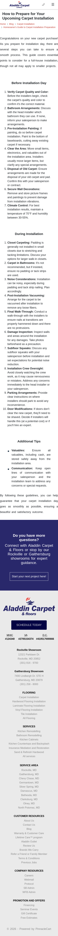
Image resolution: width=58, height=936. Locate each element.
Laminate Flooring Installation (29, 705)
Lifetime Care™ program (29, 837)
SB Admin (29, 888)
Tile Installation (29, 714)
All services (29, 756)
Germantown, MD (29, 782)
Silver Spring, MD (29, 786)
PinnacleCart (43, 928)
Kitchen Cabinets (29, 739)
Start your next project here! (29, 576)
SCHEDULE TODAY (29, 625)
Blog (11, 24)
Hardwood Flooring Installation (29, 701)
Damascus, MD (29, 791)
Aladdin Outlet (29, 841)
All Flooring (29, 718)
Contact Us (29, 825)
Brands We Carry (28, 850)
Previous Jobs (29, 862)
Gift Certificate (29, 913)
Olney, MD (29, 803)
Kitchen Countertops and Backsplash (29, 743)
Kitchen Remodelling (29, 731)
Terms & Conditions (29, 858)
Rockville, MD (29, 770)
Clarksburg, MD (29, 799)
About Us (29, 820)
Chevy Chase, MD (29, 778)
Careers (29, 875)
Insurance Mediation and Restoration (29, 748)
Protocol (29, 884)
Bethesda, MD (29, 795)
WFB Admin (28, 892)
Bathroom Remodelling (29, 735)
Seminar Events (29, 909)
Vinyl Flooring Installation (29, 710)
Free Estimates (29, 917)
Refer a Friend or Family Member (29, 854)
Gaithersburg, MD (29, 774)
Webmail (29, 879)
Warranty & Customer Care (29, 833)
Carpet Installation (25, 24)
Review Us (29, 845)
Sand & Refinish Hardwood (29, 752)
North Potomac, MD (29, 807)
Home (3, 24)
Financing (29, 905)
